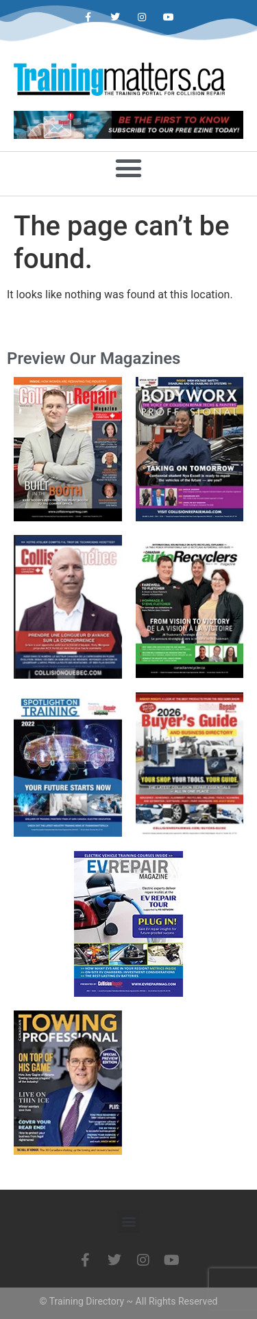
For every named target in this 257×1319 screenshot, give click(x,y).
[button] (129, 167)
